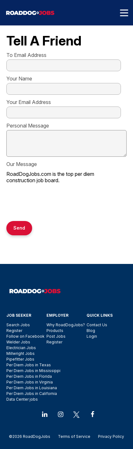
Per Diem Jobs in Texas (28, 365)
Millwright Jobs (20, 353)
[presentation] (54, 202)
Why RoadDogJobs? (65, 324)
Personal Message (27, 125)
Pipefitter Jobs (20, 359)
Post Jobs (56, 336)
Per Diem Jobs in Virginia (29, 382)
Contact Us (97, 324)
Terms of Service (74, 436)
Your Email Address (28, 102)
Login (92, 336)
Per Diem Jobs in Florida (29, 376)
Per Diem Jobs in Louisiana (31, 387)
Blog (91, 330)
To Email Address (26, 55)
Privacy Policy (109, 436)
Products (54, 330)
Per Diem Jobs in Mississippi (33, 370)
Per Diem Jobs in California (31, 393)
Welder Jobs (18, 342)
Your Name (19, 78)
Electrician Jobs (21, 347)
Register (14, 330)
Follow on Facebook (25, 336)
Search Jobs (18, 324)
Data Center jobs (22, 399)
